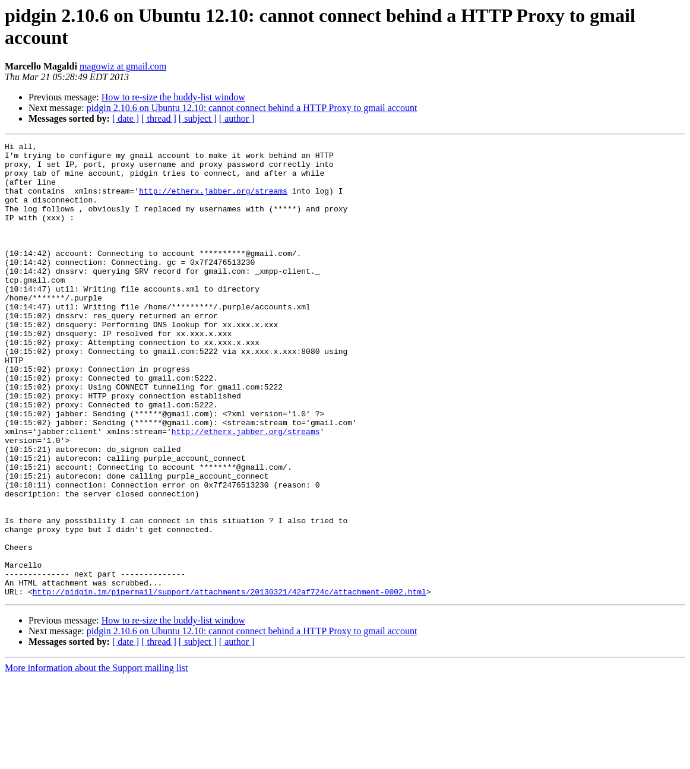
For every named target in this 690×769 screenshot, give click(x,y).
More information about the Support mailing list (96, 759)
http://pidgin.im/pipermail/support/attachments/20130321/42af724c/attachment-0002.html (229, 682)
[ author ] (237, 118)
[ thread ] (158, 118)
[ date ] (125, 118)
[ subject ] (198, 118)
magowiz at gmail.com (123, 66)
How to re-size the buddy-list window (173, 97)
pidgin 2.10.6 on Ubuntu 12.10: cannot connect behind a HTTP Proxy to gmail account (252, 108)
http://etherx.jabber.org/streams (213, 201)
